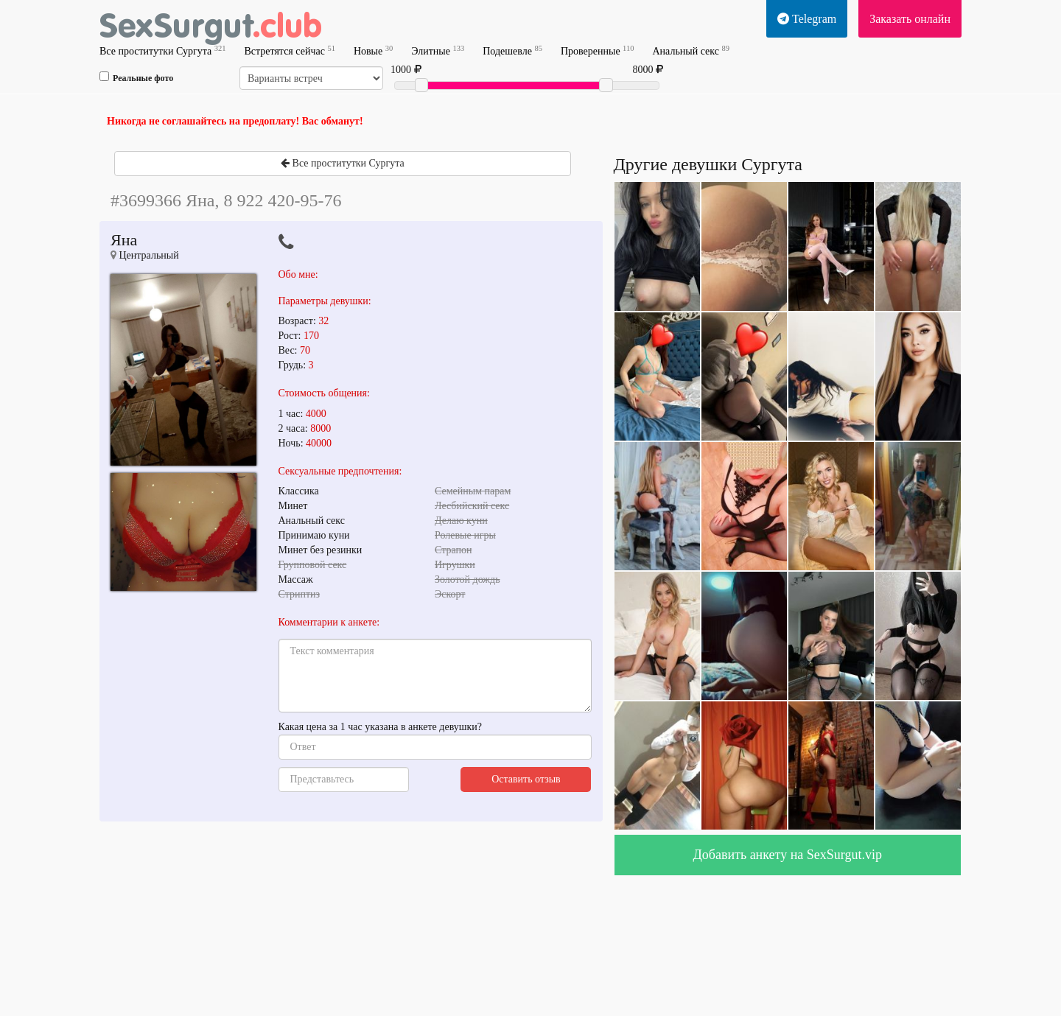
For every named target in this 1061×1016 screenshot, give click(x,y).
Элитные (437, 50)
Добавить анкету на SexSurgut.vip (787, 854)
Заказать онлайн (909, 19)
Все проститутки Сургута (162, 50)
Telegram (806, 19)
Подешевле (512, 50)
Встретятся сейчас (289, 50)
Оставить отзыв (526, 779)
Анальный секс (690, 50)
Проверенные (597, 50)
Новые (373, 50)
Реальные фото (136, 77)
